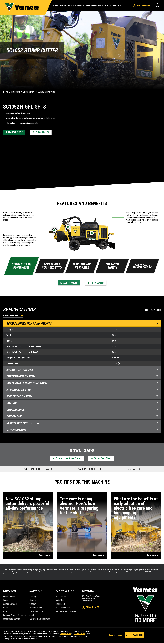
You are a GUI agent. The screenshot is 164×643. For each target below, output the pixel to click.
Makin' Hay (60, 600)
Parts (108, 5)
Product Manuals (36, 607)
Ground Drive (82, 410)
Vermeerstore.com (63, 607)
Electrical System (82, 396)
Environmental (76, 5)
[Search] (158, 5)
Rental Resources (36, 611)
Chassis (82, 403)
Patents (6, 611)
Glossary (32, 604)
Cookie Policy (79, 634)
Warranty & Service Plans (39, 619)
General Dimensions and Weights (82, 323)
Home (5, 92)
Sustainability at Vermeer (13, 619)
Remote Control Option (82, 423)
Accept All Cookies (134, 635)
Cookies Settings (115, 635)
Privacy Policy (65, 634)
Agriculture (59, 5)
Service (117, 5)
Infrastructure (94, 5)
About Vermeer (9, 596)
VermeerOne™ (61, 596)
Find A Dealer (142, 5)
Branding (32, 596)
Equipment (15, 92)
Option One (82, 416)
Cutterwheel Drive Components (82, 383)
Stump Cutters (29, 92)
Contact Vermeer (10, 604)
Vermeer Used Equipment (66, 611)
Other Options (82, 430)
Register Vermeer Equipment (15, 615)
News (5, 607)
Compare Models (11, 316)
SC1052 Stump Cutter (46, 92)
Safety (32, 615)
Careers (6, 600)
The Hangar (60, 604)
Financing (33, 600)
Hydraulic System (82, 390)
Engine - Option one (82, 370)
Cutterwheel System (82, 376)
